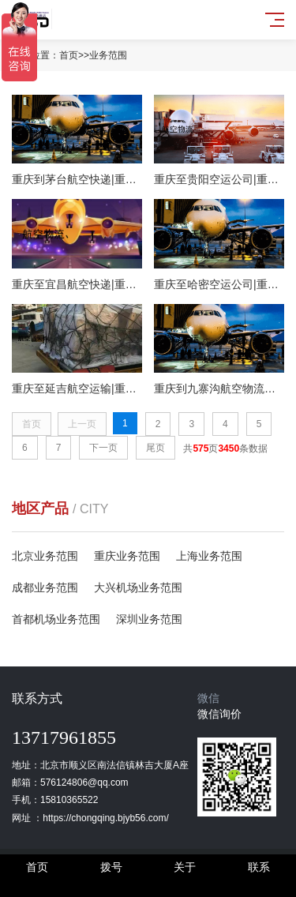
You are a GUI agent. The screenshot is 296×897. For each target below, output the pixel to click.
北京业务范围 (45, 556)
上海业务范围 (209, 556)
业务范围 (108, 55)
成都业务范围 (45, 587)
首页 (68, 55)
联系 (259, 867)
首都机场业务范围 (56, 619)
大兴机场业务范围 (138, 587)
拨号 (111, 867)
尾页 (155, 447)
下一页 (103, 447)
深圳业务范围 (149, 619)
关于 (185, 867)
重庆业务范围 (127, 556)
